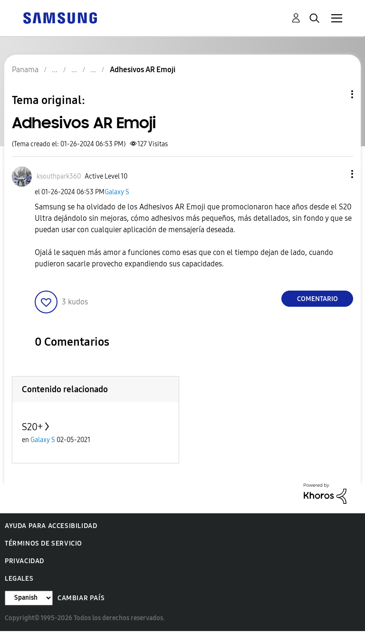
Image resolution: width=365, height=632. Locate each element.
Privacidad (24, 561)
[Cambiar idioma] (29, 598)
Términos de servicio (43, 543)
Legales (19, 579)
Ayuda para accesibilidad (51, 526)
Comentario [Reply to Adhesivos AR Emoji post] (317, 299)
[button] (336, 174)
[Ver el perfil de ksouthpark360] (59, 176)
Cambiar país (81, 598)
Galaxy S (117, 192)
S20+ (32, 427)
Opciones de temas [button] (336, 94)
